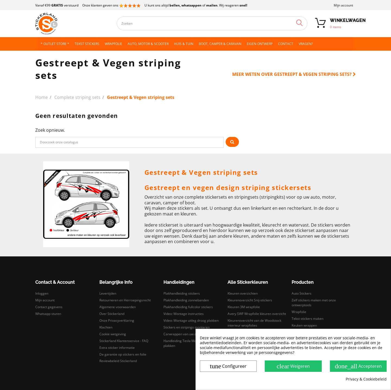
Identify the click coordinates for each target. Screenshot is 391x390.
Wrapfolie (299, 312)
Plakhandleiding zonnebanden (186, 300)
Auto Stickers (301, 293)
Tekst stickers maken (307, 318)
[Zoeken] (129, 142)
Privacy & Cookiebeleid (366, 379)
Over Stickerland (111, 313)
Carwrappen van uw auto (182, 334)
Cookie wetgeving (112, 334)
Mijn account (343, 5)
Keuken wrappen (304, 325)
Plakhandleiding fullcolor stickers (188, 307)
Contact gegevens (48, 307)
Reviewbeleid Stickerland (118, 361)
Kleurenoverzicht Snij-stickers (250, 300)
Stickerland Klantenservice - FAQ (123, 341)
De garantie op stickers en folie (122, 354)
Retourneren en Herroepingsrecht (125, 300)
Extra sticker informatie (117, 347)
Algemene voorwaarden (117, 307)
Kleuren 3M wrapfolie (244, 307)
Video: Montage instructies (183, 313)
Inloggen (41, 293)
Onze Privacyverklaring (116, 320)
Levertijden (107, 293)
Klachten (105, 327)
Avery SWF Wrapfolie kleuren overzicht (257, 313)
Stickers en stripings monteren (186, 327)
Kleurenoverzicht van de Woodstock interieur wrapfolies (254, 323)
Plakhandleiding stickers (181, 293)
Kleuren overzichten (243, 293)
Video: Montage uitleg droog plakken (191, 320)
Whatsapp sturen (48, 313)
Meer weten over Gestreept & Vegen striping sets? (294, 74)
